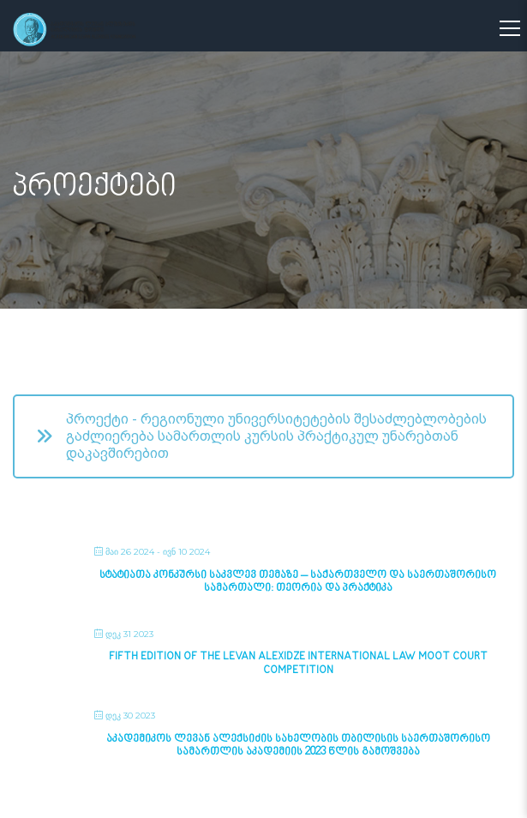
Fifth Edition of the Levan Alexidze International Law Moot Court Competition (298, 663)
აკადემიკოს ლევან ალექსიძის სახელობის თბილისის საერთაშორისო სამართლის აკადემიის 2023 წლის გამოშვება (298, 746)
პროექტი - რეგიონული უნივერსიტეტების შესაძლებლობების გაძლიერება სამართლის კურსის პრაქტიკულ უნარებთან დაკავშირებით (261, 436)
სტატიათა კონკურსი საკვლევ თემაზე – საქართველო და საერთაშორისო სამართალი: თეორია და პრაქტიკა (297, 582)
